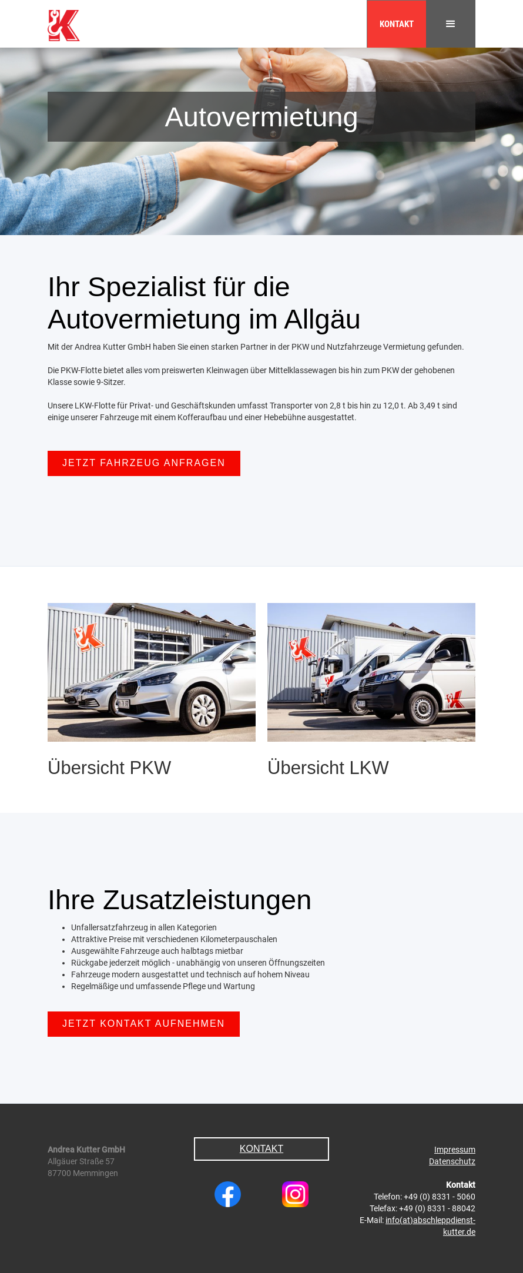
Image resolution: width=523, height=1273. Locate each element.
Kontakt (397, 24)
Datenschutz (452, 1161)
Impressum (454, 1149)
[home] (66, 20)
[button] (450, 24)
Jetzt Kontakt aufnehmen (143, 1024)
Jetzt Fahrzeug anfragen (144, 463)
